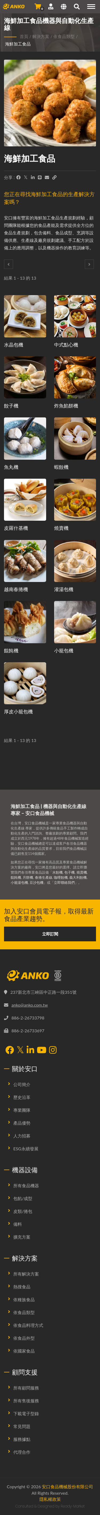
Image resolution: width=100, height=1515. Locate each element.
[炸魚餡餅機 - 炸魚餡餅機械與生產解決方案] (75, 377)
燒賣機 (61, 528)
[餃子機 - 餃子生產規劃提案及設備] (25, 377)
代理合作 (21, 1452)
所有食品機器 (26, 1185)
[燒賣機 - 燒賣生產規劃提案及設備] (75, 500)
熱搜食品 (21, 1286)
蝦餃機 (61, 467)
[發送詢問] (37, 6)
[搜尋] (76, 7)
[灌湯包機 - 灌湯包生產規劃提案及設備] (75, 561)
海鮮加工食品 (18, 43)
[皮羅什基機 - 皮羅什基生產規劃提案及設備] (25, 500)
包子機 (69, 872)
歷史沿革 (21, 1097)
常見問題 (21, 1426)
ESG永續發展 (25, 1148)
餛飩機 (11, 650)
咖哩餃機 (61, 877)
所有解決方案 (26, 1273)
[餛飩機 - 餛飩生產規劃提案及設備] (25, 622)
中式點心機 (66, 344)
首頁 (24, 36)
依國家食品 (24, 1350)
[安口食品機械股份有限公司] (50, 976)
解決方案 (40, 36)
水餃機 (57, 872)
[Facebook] (18, 177)
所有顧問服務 (26, 1387)
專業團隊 (21, 1110)
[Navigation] (91, 6)
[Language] (63, 7)
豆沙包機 (36, 882)
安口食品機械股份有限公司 (67, 1486)
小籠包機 (63, 650)
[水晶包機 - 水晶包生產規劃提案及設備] (25, 316)
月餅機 (28, 877)
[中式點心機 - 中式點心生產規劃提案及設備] (75, 316)
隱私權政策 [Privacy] (50, 1499)
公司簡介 (21, 1084)
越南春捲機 (16, 589)
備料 (17, 1224)
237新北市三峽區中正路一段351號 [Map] (43, 992)
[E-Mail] (47, 177)
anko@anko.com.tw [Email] (29, 1004)
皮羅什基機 (16, 528)
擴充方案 (21, 1236)
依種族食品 (24, 1299)
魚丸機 (11, 467)
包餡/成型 (22, 1198)
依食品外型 (24, 1338)
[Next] (89, 264)
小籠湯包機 (19, 882)
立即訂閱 (50, 933)
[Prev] (8, 264)
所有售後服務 (26, 1400)
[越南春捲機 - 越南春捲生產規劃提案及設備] (25, 561)
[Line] (39, 177)
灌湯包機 (63, 589)
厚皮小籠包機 (18, 711)
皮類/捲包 (22, 1211)
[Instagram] (53, 1050)
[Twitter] (25, 177)
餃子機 (11, 405)
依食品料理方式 (28, 1325)
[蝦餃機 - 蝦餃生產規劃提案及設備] (75, 438)
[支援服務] (51, 6)
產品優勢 (21, 1122)
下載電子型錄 (26, 1413)
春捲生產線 (43, 877)
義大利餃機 (78, 877)
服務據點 (21, 1439)
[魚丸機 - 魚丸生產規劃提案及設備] (25, 438)
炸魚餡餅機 (66, 405)
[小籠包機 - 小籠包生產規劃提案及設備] (75, 622)
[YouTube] (41, 1050)
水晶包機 (13, 344)
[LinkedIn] (32, 177)
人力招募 (21, 1135)
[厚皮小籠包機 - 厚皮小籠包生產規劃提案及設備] (25, 683)
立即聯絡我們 (64, 882)
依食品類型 (64, 36)
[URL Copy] (54, 177)
